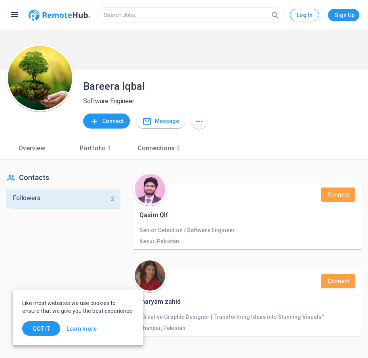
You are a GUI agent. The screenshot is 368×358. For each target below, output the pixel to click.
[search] (190, 15)
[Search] (275, 15)
